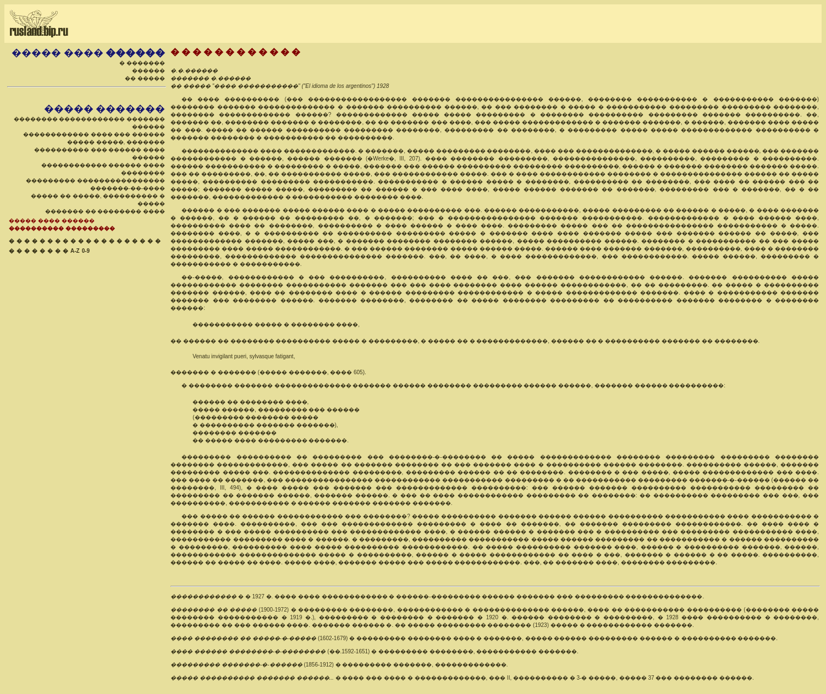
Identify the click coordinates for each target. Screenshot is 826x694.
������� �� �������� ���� (105, 211)
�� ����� (145, 78)
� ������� (142, 63)
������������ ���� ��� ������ (94, 134)
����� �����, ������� (116, 142)
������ (148, 71)
